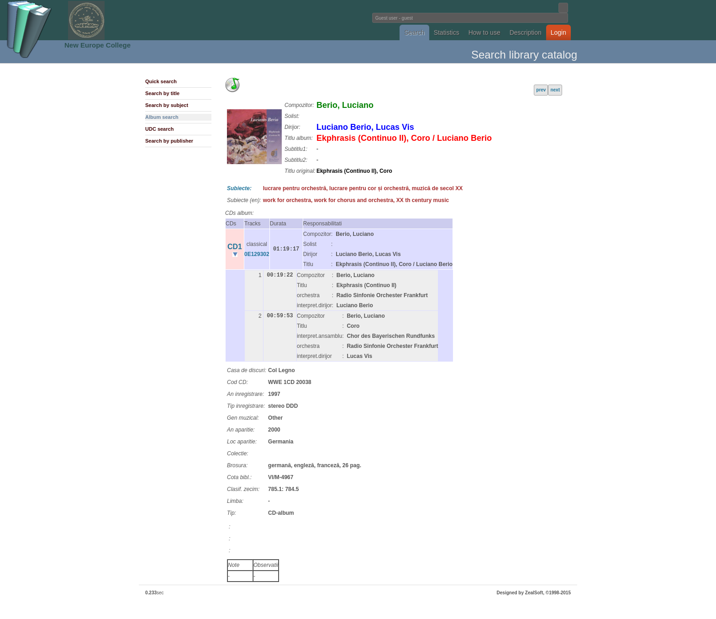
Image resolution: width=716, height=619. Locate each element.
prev (541, 89)
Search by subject (166, 105)
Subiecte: (239, 188)
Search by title (162, 93)
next (555, 89)
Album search (162, 117)
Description (526, 32)
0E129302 (256, 254)
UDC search (159, 129)
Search (414, 32)
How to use (484, 32)
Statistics (446, 32)
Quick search (161, 81)
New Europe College (97, 45)
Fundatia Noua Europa (207, 20)
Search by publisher (169, 141)
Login (558, 32)
